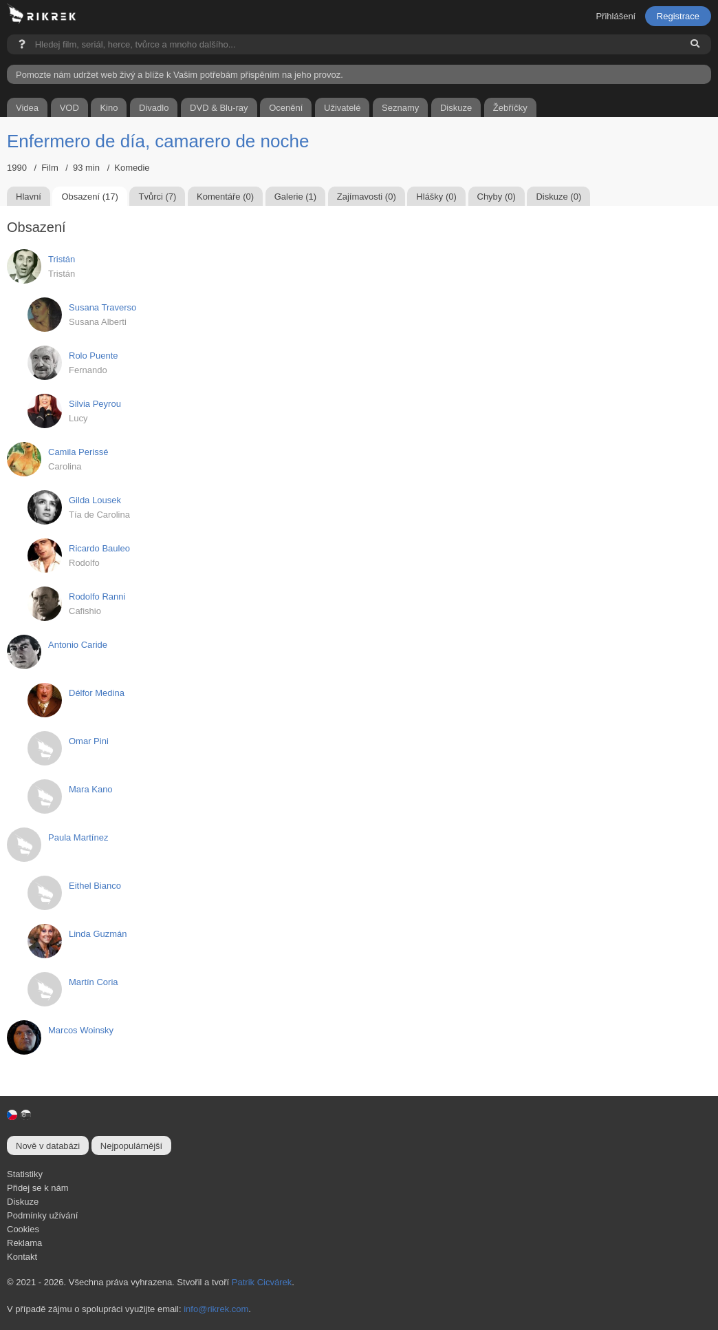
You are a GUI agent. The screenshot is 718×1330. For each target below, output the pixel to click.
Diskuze (23, 1201)
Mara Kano (91, 789)
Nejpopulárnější (131, 1146)
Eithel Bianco (95, 885)
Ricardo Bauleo (99, 548)
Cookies (23, 1229)
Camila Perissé (78, 452)
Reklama (24, 1243)
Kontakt (22, 1257)
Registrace (678, 16)
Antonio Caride (77, 645)
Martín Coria (93, 982)
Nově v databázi (48, 1146)
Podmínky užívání (42, 1215)
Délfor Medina (96, 693)
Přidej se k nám (38, 1188)
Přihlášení (615, 16)
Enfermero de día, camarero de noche (158, 141)
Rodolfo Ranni (97, 596)
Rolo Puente (93, 355)
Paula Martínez (78, 837)
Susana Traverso (102, 307)
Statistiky (25, 1174)
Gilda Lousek (95, 500)
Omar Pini (89, 741)
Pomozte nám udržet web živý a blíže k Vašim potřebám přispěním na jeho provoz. (179, 75)
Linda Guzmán (98, 934)
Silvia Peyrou (95, 404)
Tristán (61, 259)
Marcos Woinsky (80, 1030)
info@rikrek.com (216, 1309)
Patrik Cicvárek (262, 1282)
